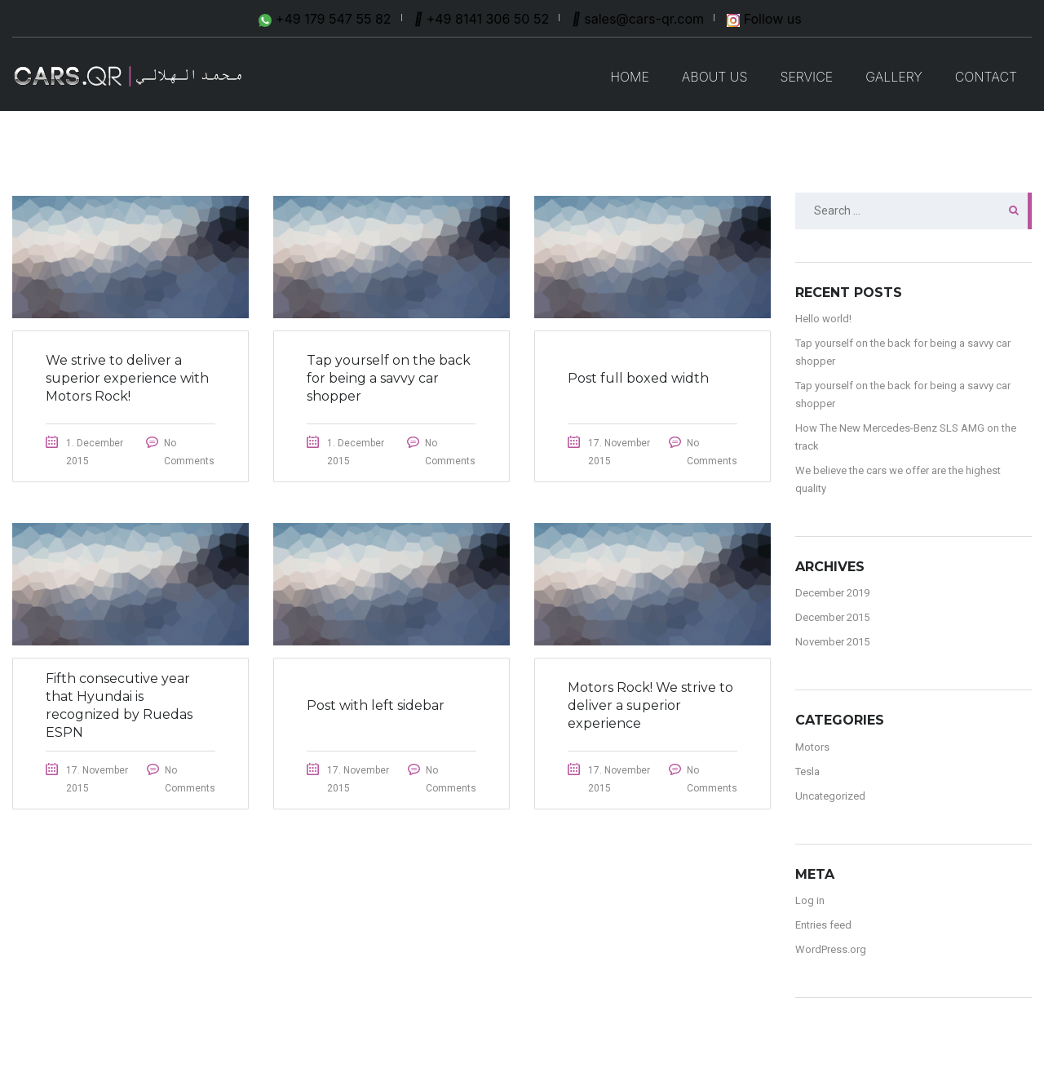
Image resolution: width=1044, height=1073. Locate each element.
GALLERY (893, 77)
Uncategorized (830, 796)
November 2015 (832, 642)
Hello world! (823, 319)
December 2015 (832, 617)
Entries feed (823, 925)
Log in (810, 900)
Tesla (807, 771)
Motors (812, 747)
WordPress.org (830, 949)
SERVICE (806, 77)
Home (629, 77)
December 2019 (832, 593)
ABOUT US (715, 77)
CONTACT (986, 77)
